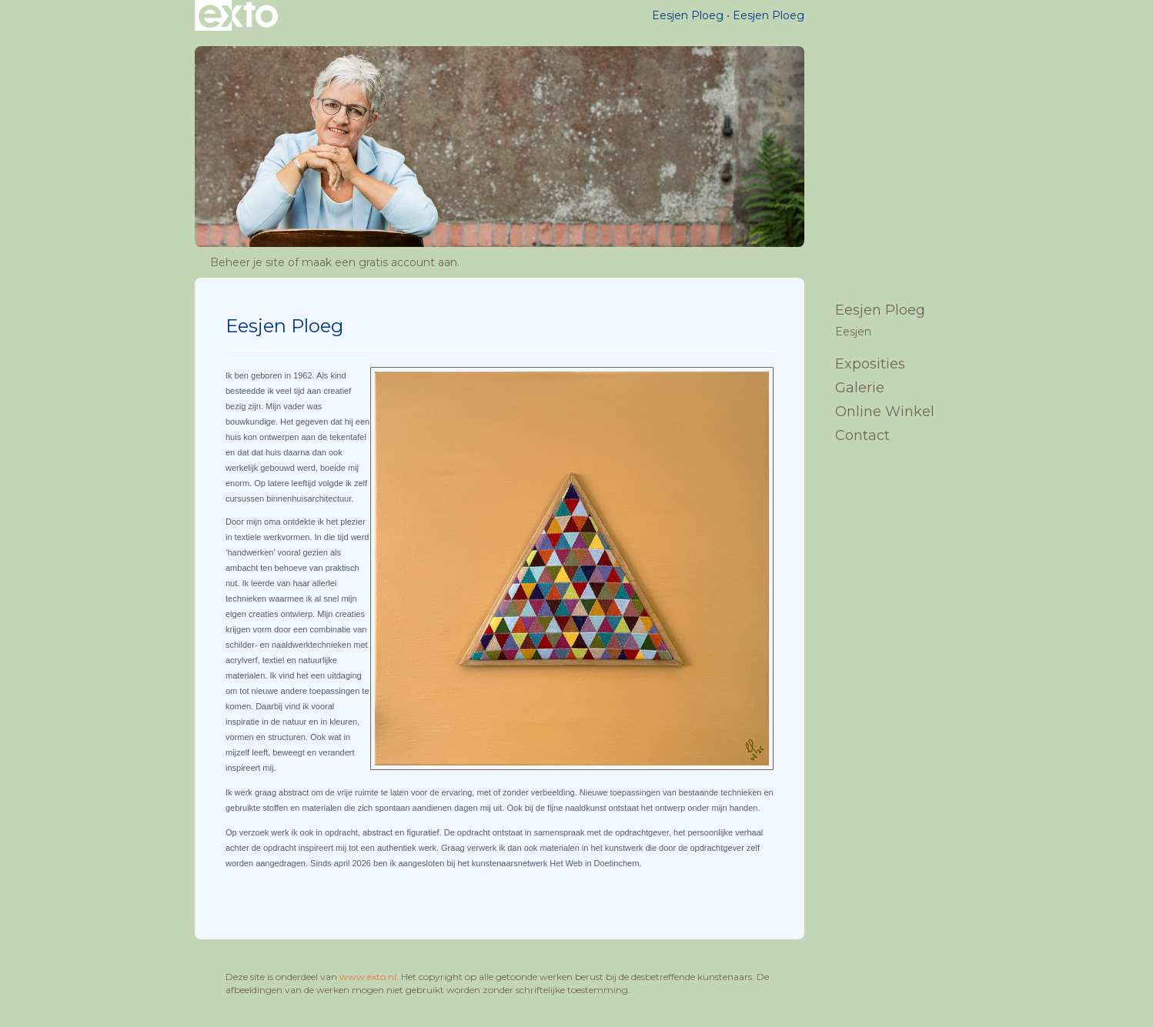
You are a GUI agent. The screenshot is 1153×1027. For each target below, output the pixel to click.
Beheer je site (247, 262)
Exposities (870, 363)
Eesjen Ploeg (688, 15)
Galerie (859, 387)
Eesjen (853, 331)
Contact (862, 435)
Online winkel (884, 411)
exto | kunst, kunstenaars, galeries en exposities (238, 15)
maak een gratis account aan (379, 262)
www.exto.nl (367, 976)
